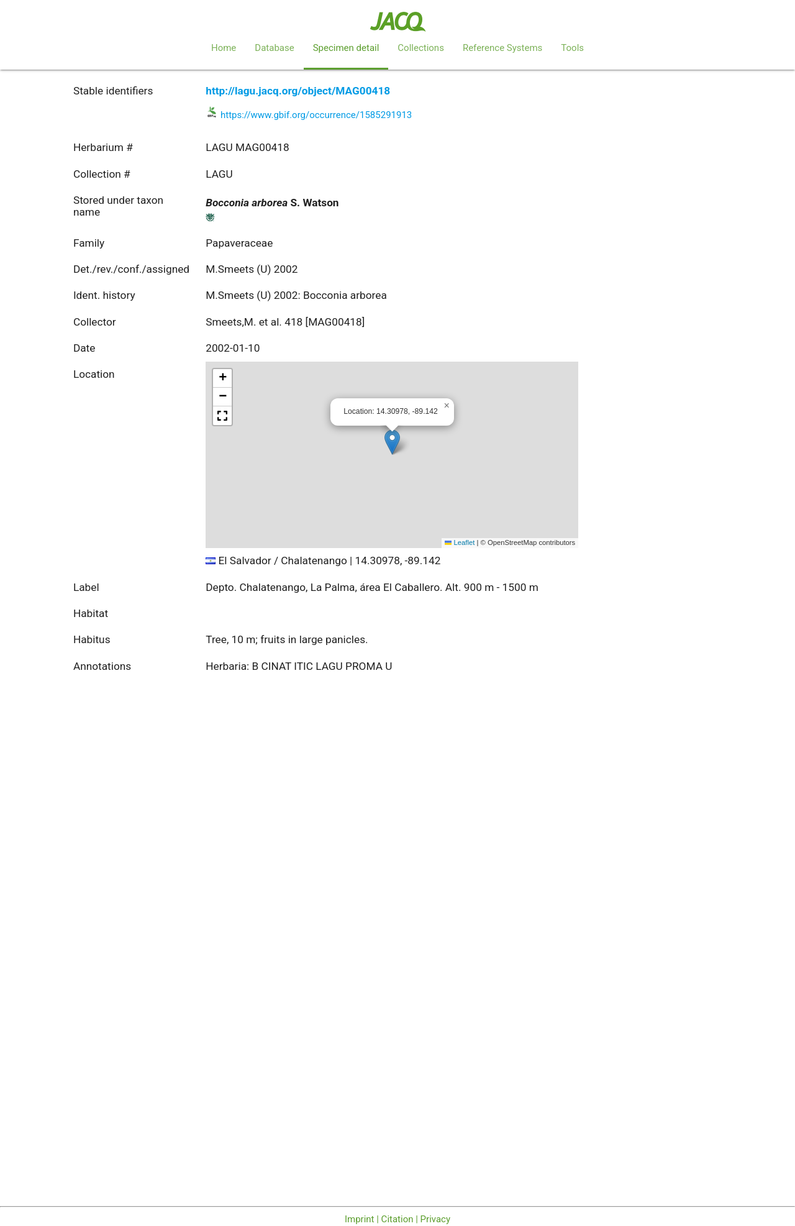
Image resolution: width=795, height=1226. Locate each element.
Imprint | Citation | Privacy (397, 1219)
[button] (392, 442)
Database (274, 47)
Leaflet (460, 542)
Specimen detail (346, 47)
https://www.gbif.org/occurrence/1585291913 (316, 115)
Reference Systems (502, 47)
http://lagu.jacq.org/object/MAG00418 (298, 91)
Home (223, 47)
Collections (421, 47)
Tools (572, 47)
